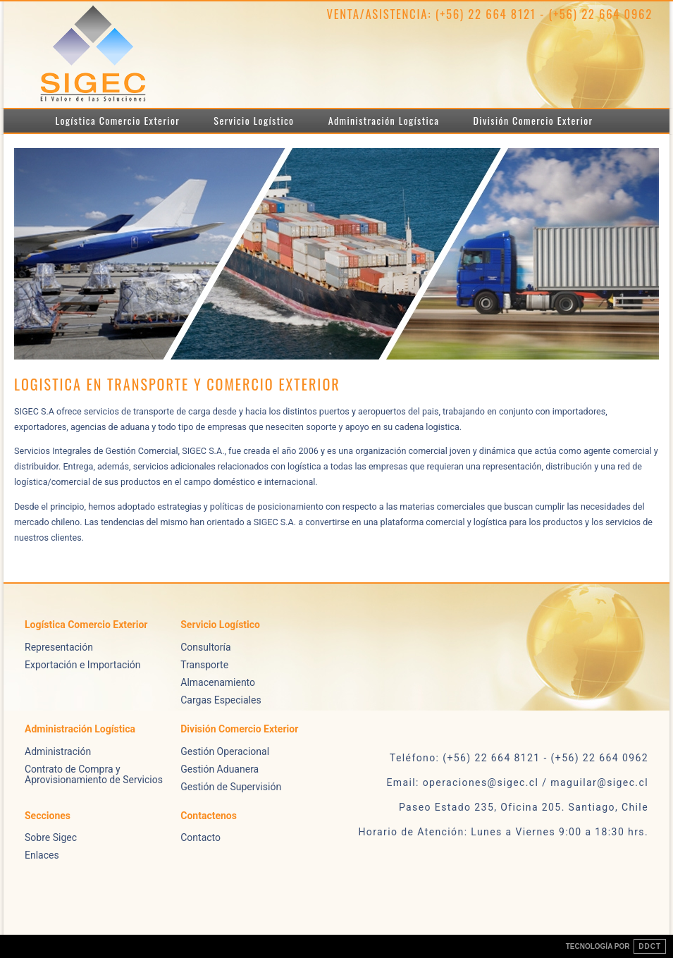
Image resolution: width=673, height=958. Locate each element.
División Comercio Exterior (533, 120)
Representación (59, 647)
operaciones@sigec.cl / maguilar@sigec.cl (535, 782)
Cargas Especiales (220, 700)
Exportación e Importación (83, 664)
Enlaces (42, 855)
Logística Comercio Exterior (118, 120)
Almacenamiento (217, 682)
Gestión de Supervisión (230, 786)
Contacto (200, 837)
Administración (58, 751)
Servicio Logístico (254, 120)
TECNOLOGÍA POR (616, 946)
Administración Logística (384, 120)
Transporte (204, 664)
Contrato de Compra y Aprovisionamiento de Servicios (94, 774)
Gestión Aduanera (219, 769)
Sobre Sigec (51, 837)
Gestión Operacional (224, 751)
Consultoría (205, 647)
